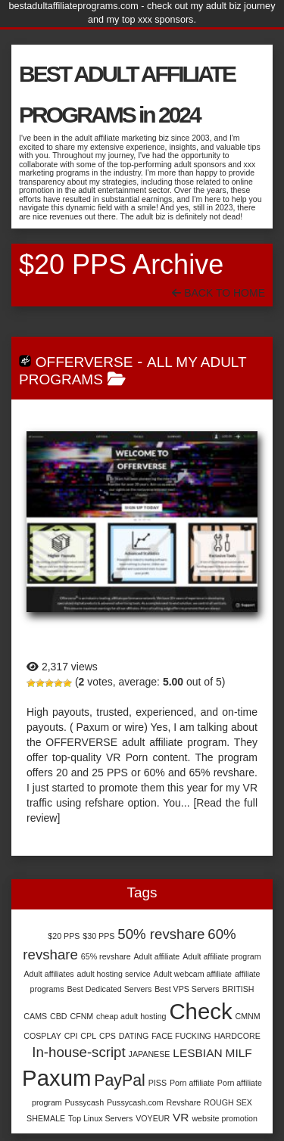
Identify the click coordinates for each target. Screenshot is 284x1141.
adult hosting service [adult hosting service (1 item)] (114, 973)
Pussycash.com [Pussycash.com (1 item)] (135, 1102)
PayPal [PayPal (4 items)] (119, 1080)
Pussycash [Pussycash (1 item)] (85, 1102)
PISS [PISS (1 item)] (157, 1082)
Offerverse (84, 362)
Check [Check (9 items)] (200, 1011)
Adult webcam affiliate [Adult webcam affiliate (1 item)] (193, 973)
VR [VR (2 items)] (181, 1117)
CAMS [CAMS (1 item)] (35, 1016)
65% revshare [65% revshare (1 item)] (106, 956)
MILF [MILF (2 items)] (239, 1052)
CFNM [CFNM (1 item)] (81, 1016)
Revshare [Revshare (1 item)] (184, 1102)
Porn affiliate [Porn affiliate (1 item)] (192, 1082)
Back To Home (218, 293)
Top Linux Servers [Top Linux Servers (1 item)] (100, 1118)
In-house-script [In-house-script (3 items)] (78, 1052)
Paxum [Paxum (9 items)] (56, 1077)
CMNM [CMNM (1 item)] (247, 1016)
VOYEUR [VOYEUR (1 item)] (153, 1118)
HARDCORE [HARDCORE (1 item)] (237, 1035)
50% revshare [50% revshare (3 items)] (160, 934)
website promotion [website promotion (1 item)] (224, 1118)
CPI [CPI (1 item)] (71, 1035)
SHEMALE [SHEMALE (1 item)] (46, 1118)
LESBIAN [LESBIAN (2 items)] (197, 1052)
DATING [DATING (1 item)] (133, 1035)
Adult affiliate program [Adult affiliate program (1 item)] (222, 956)
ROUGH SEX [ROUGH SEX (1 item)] (228, 1102)
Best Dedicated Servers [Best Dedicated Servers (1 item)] (109, 988)
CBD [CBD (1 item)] (58, 1016)
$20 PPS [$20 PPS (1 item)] (64, 935)
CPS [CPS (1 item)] (107, 1035)
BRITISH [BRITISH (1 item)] (238, 988)
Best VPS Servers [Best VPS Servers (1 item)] (186, 988)
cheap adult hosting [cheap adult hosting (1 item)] (131, 1016)
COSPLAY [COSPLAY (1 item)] (42, 1035)
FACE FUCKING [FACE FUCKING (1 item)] (181, 1035)
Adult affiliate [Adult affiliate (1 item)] (156, 956)
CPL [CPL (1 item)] (88, 1035)
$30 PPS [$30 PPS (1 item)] (98, 935)
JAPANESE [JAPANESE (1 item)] (149, 1054)
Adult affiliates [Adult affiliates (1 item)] (48, 973)
